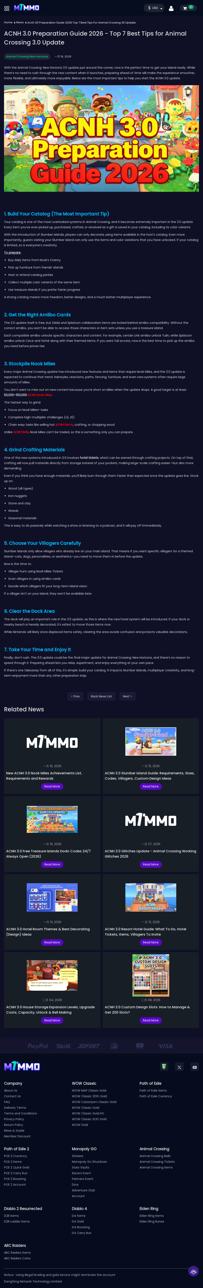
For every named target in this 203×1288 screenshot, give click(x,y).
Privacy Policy (14, 1119)
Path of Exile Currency (156, 1096)
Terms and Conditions (20, 1113)
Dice (75, 1184)
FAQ (7, 1102)
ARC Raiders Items (17, 1252)
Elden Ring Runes (152, 1221)
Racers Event (81, 1173)
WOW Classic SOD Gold (89, 1119)
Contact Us (12, 1096)
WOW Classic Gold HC (88, 1113)
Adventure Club (83, 1190)
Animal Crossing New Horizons (27, 56)
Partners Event (82, 1179)
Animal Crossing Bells (155, 1156)
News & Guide (14, 1130)
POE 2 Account (15, 1184)
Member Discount (17, 1136)
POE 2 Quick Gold (16, 1167)
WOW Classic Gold (85, 1108)
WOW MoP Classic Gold (89, 1090)
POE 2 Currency (15, 1156)
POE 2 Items (13, 1162)
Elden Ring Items (152, 1216)
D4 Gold (78, 1221)
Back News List (101, 696)
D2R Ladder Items (17, 1221)
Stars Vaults (80, 1167)
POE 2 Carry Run (16, 1173)
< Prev (75, 696)
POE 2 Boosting (15, 1179)
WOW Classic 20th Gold (89, 1096)
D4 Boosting (81, 1227)
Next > (127, 696)
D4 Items (78, 1216)
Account (78, 1196)
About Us (10, 1090)
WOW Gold (80, 1125)
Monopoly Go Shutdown (89, 1162)
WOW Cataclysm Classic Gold (94, 1102)
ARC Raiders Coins (17, 1258)
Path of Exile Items (153, 1090)
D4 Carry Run (81, 1233)
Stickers (77, 1156)
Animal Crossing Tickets (157, 1162)
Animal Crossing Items (156, 1167)
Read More (52, 786)
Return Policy (13, 1125)
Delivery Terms (15, 1108)
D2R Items (11, 1216)
